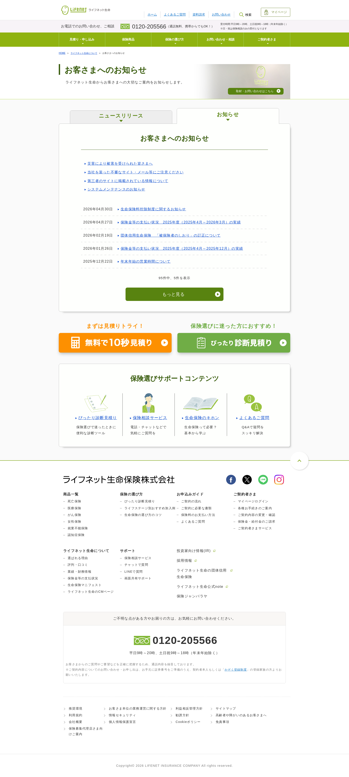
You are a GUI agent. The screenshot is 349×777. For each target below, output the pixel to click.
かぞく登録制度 (236, 669)
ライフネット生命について (84, 53)
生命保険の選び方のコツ (143, 515)
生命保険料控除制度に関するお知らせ (153, 209)
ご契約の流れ (191, 501)
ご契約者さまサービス (255, 528)
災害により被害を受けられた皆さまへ (120, 163)
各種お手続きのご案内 (255, 508)
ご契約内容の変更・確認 (256, 515)
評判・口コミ (78, 564)
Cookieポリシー (188, 722)
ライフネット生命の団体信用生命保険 (202, 573)
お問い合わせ (221, 14)
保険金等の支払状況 (83, 578)
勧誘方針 (182, 715)
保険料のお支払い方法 (198, 515)
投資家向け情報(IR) (194, 551)
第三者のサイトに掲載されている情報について (127, 181)
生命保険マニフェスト (85, 585)
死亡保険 (74, 501)
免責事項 (222, 722)
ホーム (152, 14)
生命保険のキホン (202, 418)
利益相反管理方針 (189, 708)
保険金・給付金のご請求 (256, 521)
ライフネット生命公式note (200, 586)
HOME (62, 53)
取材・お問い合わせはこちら (255, 91)
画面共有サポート (138, 578)
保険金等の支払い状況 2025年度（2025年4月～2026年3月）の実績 (181, 222)
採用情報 (184, 560)
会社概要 (75, 722)
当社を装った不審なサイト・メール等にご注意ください (135, 172)
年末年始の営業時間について (146, 261)
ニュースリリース (121, 116)
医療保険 (74, 508)
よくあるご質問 (175, 14)
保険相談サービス (150, 418)
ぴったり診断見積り (97, 418)
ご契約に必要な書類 (196, 508)
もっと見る (173, 294)
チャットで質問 (136, 564)
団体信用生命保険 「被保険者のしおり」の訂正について (171, 235)
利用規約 (75, 715)
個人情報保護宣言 (122, 722)
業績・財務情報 (79, 571)
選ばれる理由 (78, 558)
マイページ (275, 12)
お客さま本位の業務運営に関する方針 (138, 708)
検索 (245, 14)
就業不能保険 (78, 528)
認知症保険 (76, 535)
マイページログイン (253, 501)
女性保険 (74, 521)
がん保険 (74, 515)
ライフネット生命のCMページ (91, 591)
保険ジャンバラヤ (192, 596)
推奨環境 (75, 708)
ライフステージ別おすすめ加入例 (149, 508)
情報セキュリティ (122, 715)
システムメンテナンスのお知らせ (116, 189)
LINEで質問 (133, 571)
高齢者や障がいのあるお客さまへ (241, 715)
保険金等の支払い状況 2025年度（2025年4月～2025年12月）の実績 (182, 248)
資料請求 (199, 14)
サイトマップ (226, 708)
